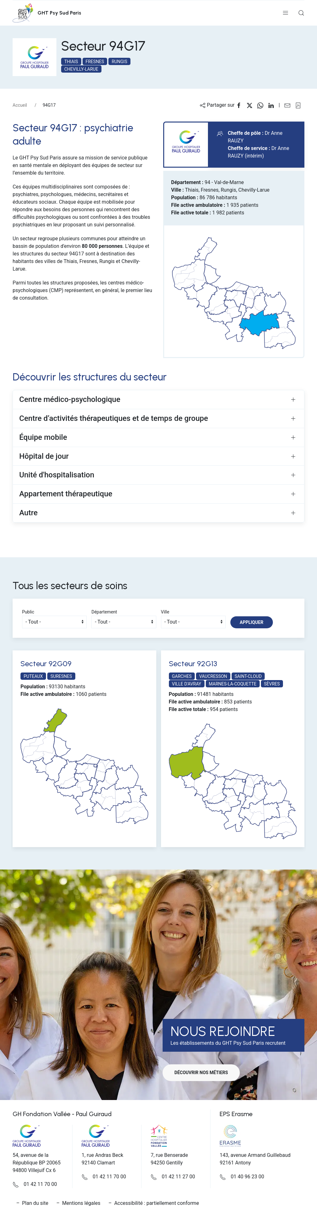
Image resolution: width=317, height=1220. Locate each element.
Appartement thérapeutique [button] (65, 493)
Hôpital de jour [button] (44, 456)
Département (104, 611)
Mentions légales (81, 1203)
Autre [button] (28, 512)
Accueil (20, 105)
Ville (165, 611)
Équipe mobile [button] (43, 437)
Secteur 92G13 (193, 663)
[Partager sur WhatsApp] (262, 105)
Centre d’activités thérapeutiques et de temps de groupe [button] (113, 418)
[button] (285, 13)
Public (28, 611)
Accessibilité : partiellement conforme (156, 1203)
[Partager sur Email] (289, 105)
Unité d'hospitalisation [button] (56, 474)
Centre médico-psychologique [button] (69, 399)
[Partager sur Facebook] (241, 105)
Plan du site (35, 1203)
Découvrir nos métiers (202, 1072)
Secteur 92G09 (46, 663)
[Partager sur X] (251, 105)
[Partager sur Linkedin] (273, 105)
